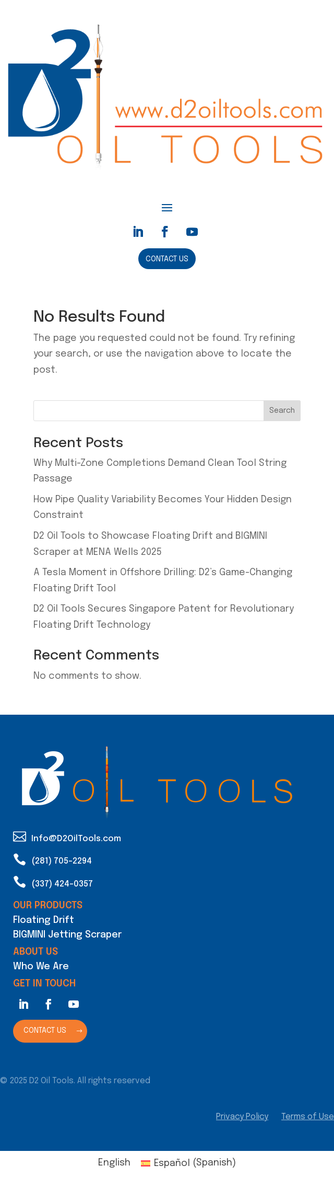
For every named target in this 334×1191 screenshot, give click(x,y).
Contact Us (167, 259)
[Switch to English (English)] (114, 1163)
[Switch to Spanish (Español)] (188, 1163)
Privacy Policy (242, 1116)
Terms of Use (307, 1116)
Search (282, 410)
